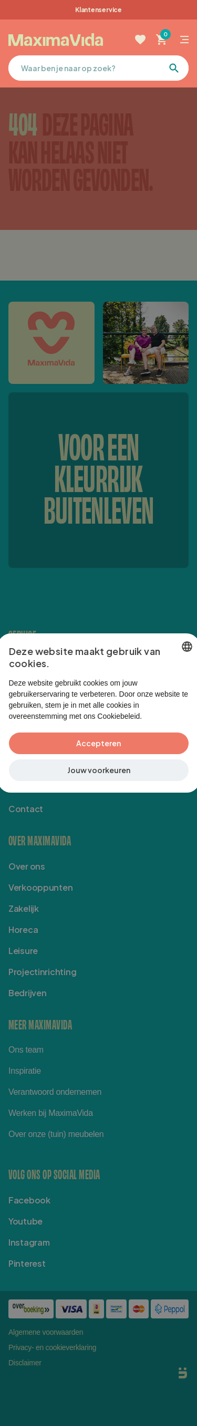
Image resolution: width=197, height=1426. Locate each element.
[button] (99, 775)
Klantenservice (98, 10)
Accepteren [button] (98, 748)
